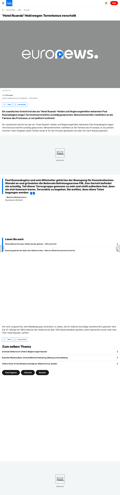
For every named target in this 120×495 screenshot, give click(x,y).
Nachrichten (10, 10)
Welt (19, 10)
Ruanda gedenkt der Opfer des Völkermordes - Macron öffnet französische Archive (40, 250)
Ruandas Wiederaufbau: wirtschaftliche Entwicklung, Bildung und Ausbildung (35, 358)
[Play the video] (60, 54)
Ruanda (27, 10)
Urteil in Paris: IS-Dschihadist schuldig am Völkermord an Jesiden (29, 364)
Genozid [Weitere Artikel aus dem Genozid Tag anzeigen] (28, 372)
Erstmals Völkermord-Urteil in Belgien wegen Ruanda (24, 351)
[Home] (3, 10)
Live (114, 3)
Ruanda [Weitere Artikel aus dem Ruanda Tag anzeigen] (42, 372)
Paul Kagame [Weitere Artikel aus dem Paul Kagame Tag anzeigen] (11, 372)
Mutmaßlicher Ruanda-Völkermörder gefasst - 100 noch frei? (31, 244)
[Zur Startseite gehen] (9, 3)
